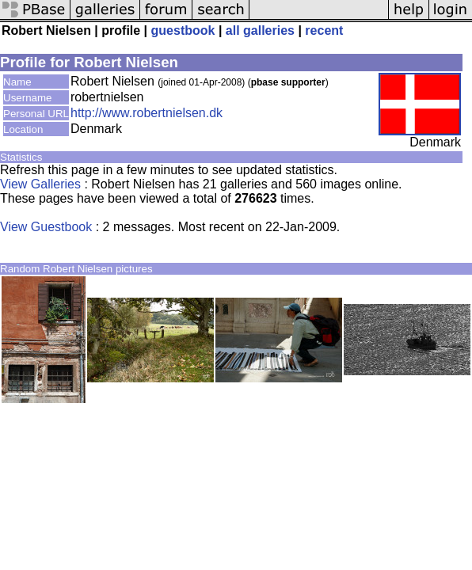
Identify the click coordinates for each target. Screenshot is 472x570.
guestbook (183, 30)
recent (324, 30)
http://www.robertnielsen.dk (146, 113)
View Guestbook (46, 227)
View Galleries (40, 184)
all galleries (260, 30)
